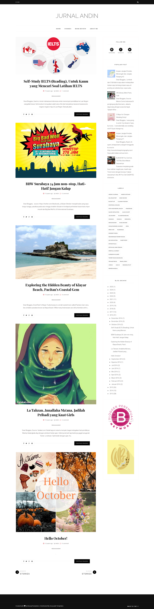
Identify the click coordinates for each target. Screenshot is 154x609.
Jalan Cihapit (126, 212)
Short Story (123, 240)
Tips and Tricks (113, 261)
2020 (111, 302)
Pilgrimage (120, 229)
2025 (111, 287)
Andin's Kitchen (125, 194)
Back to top (132, 606)
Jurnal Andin (77, 15)
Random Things (113, 233)
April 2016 (114, 375)
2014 (111, 390)
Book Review (80, 28)
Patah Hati (111, 229)
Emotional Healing (114, 205)
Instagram (112, 50)
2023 (111, 293)
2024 (111, 290)
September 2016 (117, 359)
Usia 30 (118, 265)
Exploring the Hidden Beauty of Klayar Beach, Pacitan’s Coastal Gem (55, 287)
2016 (111, 315)
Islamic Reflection (114, 212)
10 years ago (49, 91)
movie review (112, 222)
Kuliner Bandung (123, 215)
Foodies (67, 28)
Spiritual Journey (114, 250)
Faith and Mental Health (116, 208)
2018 (111, 309)
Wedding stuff (127, 265)
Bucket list (112, 201)
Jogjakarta (112, 215)
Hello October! (55, 538)
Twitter (130, 50)
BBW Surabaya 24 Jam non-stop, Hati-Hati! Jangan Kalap (56, 186)
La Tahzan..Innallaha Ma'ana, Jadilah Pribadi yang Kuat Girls (56, 412)
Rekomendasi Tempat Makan (117, 236)
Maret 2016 (115, 378)
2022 (111, 296)
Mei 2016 (114, 371)
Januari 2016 (115, 384)
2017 (111, 312)
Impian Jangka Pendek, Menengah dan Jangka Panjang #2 (124, 74)
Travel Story (123, 261)
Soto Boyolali (112, 243)
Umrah (111, 265)
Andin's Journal (113, 194)
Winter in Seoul (113, 268)
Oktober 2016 (116, 324)
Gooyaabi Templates (56, 606)
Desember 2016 (116, 318)
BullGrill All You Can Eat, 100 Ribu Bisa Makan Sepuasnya (124, 160)
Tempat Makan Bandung (116, 258)
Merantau (128, 219)
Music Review (123, 222)
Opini (127, 226)
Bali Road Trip (113, 198)
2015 (111, 387)
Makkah (119, 219)
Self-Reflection (113, 240)
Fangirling (129, 208)
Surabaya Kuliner (114, 254)
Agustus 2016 (116, 362)
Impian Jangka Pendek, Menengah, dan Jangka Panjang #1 (124, 136)
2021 (111, 299)
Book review (123, 198)
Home (18, 2)
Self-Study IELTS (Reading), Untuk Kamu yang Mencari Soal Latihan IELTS (56, 83)
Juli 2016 (114, 365)
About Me (94, 28)
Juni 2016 (114, 368)
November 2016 (116, 321)
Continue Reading (82, 114)
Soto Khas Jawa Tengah (115, 247)
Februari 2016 (116, 381)
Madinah (111, 219)
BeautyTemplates (33, 606)
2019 (111, 305)
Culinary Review (123, 201)
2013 (111, 393)
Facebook (121, 50)
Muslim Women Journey (116, 226)
